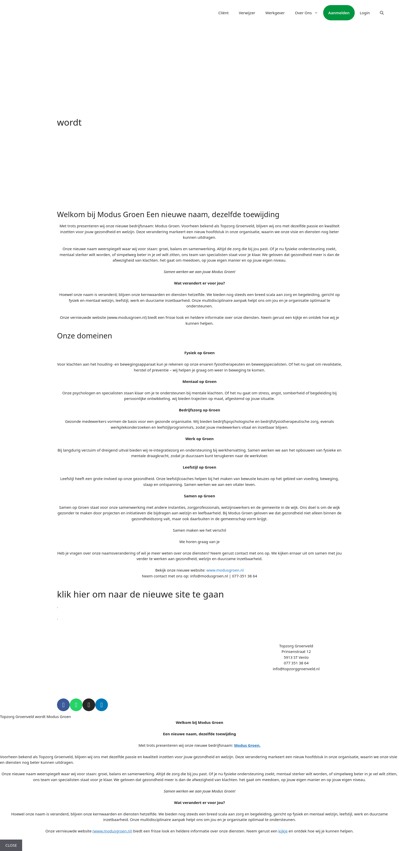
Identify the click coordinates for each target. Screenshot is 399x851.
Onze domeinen (84, 335)
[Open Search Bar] (382, 12)
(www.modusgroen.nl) (112, 830)
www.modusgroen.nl (225, 570)
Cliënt (223, 12)
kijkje (283, 830)
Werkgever (275, 12)
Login (365, 12)
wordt (69, 122)
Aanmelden (339, 12)
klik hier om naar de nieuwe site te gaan (140, 594)
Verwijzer (247, 12)
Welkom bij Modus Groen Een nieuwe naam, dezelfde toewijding (168, 214)
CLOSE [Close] (11, 845)
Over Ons (309, 12)
